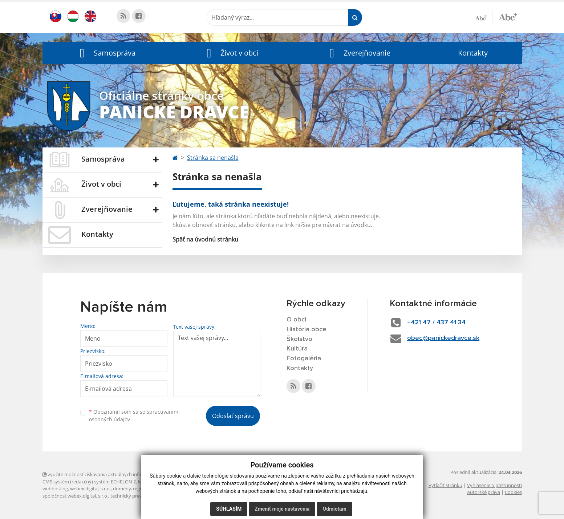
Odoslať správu (233, 416)
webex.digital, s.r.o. (90, 488)
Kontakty (473, 53)
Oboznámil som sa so (133, 415)
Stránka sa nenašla (213, 158)
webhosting (55, 488)
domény (122, 488)
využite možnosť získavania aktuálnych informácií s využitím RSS (114, 474)
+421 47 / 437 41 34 (436, 322)
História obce (306, 329)
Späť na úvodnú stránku (205, 239)
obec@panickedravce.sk (443, 338)
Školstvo (299, 339)
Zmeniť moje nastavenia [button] (282, 509)
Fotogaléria (304, 358)
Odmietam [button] (334, 509)
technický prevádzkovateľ (138, 495)
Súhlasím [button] (229, 509)
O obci (296, 319)
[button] (106, 53)
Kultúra (297, 348)
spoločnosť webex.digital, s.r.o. (75, 495)
